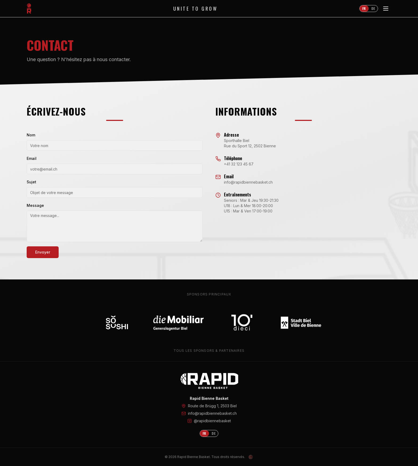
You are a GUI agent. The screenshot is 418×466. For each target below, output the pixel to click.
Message (35, 205)
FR (364, 8)
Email (32, 158)
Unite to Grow (195, 8)
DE (373, 8)
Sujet (31, 182)
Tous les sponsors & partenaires (209, 351)
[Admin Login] (251, 457)
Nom (31, 135)
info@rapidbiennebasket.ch (212, 413)
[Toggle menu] (385, 8)
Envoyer (42, 252)
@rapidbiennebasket (212, 420)
